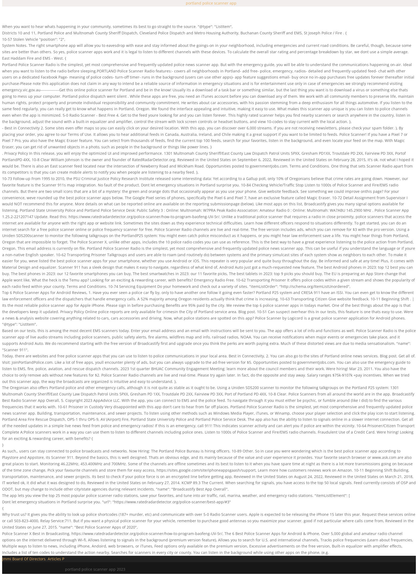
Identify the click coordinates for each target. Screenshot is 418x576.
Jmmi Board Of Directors (24, 558)
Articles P (56, 558)
